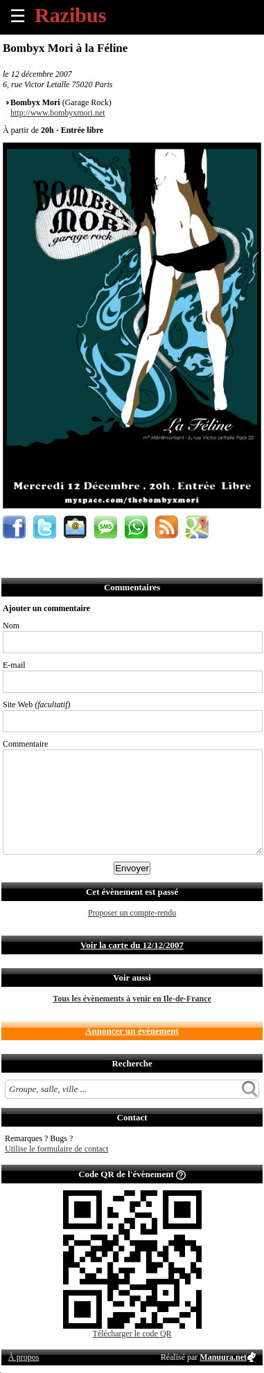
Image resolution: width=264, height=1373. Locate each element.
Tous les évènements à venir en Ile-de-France (132, 998)
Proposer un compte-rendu (132, 913)
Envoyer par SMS (105, 527)
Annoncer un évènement (132, 1031)
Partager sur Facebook (14, 527)
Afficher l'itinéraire (197, 527)
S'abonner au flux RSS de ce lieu (166, 527)
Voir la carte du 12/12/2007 (132, 945)
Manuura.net (223, 1357)
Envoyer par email (75, 527)
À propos (23, 1357)
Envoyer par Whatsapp (136, 527)
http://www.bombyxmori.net (57, 113)
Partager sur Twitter (44, 527)
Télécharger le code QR (132, 1333)
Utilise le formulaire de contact (56, 1149)
